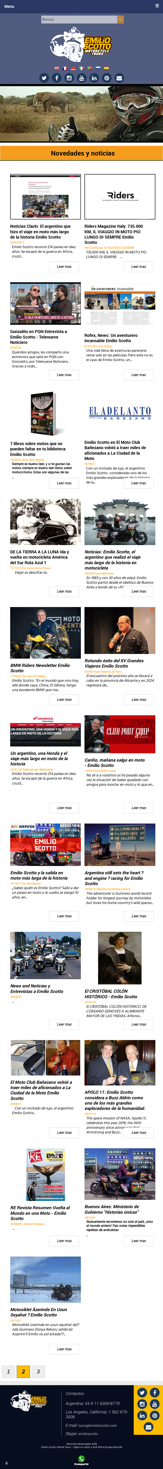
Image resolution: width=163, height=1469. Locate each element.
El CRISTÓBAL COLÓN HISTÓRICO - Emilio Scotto (110, 994)
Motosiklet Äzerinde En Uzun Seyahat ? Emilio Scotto (38, 1312)
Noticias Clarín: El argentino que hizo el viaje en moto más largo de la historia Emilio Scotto (40, 232)
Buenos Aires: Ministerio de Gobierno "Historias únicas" (111, 1209)
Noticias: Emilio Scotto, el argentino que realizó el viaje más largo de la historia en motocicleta (112, 560)
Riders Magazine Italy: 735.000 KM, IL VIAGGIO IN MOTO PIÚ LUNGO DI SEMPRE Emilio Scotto (113, 234)
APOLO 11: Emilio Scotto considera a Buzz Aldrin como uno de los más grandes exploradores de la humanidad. (114, 1100)
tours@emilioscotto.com (97, 1425)
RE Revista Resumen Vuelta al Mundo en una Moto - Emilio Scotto (39, 1213)
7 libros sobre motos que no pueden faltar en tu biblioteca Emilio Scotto (38, 449)
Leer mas (64, 267)
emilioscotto (88, 1433)
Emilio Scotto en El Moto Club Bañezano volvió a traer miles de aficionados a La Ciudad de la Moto (115, 450)
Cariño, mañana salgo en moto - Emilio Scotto (114, 762)
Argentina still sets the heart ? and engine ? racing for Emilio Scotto (113, 878)
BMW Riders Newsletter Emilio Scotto (40, 668)
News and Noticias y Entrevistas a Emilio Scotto (36, 988)
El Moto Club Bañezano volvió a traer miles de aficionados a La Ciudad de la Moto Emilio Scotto (41, 1090)
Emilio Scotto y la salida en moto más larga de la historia (38, 875)
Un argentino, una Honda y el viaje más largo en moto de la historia (38, 759)
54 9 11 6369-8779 (102, 1403)
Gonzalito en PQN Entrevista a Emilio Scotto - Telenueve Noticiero (38, 337)
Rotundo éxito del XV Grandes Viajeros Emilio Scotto (113, 663)
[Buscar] (79, 19)
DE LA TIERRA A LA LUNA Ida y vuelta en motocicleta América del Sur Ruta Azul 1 (39, 557)
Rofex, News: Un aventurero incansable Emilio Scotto (111, 338)
